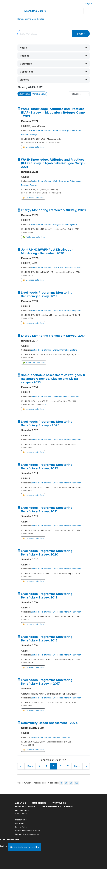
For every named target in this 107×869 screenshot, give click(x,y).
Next (77, 766)
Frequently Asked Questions (27, 834)
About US (20, 803)
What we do (59, 803)
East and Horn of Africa (41, 130)
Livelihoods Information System (67, 310)
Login (87, 3)
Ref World (19, 823)
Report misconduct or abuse (27, 830)
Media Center (21, 820)
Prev (30, 766)
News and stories (25, 806)
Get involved (22, 810)
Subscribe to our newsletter (24, 847)
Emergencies (39, 803)
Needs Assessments (62, 737)
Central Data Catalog (34, 19)
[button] (53, 47)
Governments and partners (58, 806)
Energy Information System (65, 224)
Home (20, 19)
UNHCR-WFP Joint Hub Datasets (67, 267)
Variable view (39, 94)
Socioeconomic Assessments (66, 397)
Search (81, 33)
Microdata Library (35, 10)
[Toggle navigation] (88, 11)
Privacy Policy (21, 827)
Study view (24, 94)
